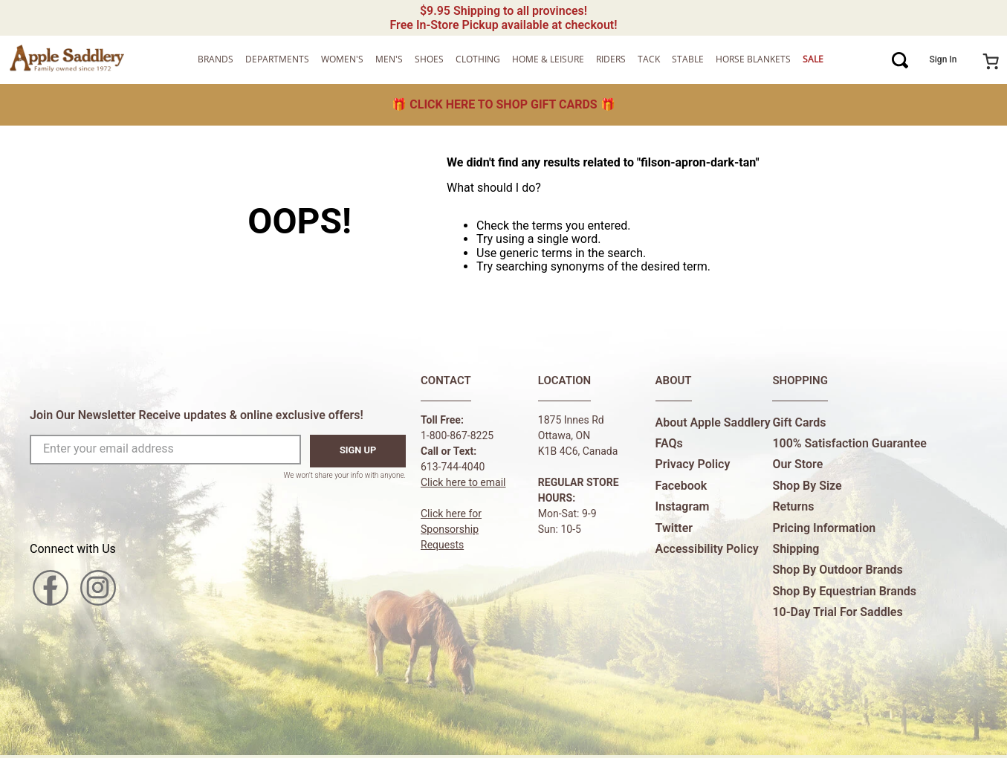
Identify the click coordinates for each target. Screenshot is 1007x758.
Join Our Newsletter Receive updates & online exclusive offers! (196, 415)
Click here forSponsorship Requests (451, 529)
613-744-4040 (453, 467)
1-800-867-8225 (457, 435)
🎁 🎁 (503, 104)
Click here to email (463, 482)
